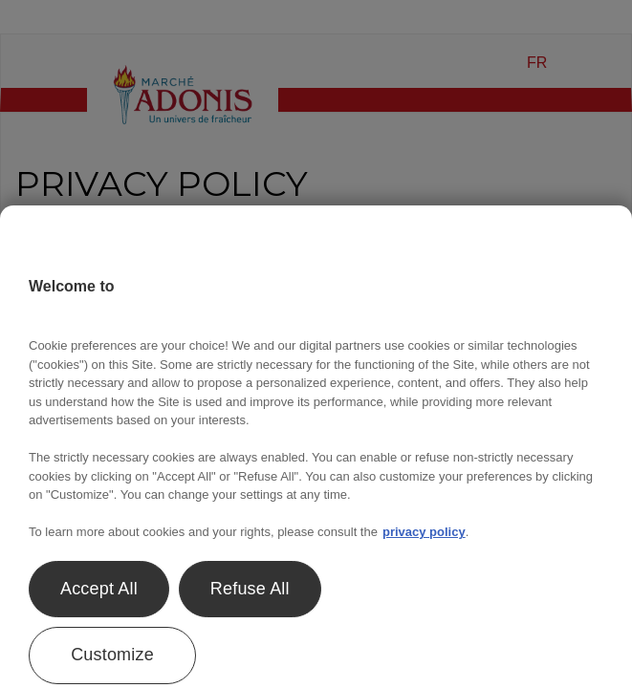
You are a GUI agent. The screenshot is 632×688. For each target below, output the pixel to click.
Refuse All (250, 588)
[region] (316, 446)
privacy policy (424, 532)
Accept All (99, 588)
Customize (112, 654)
